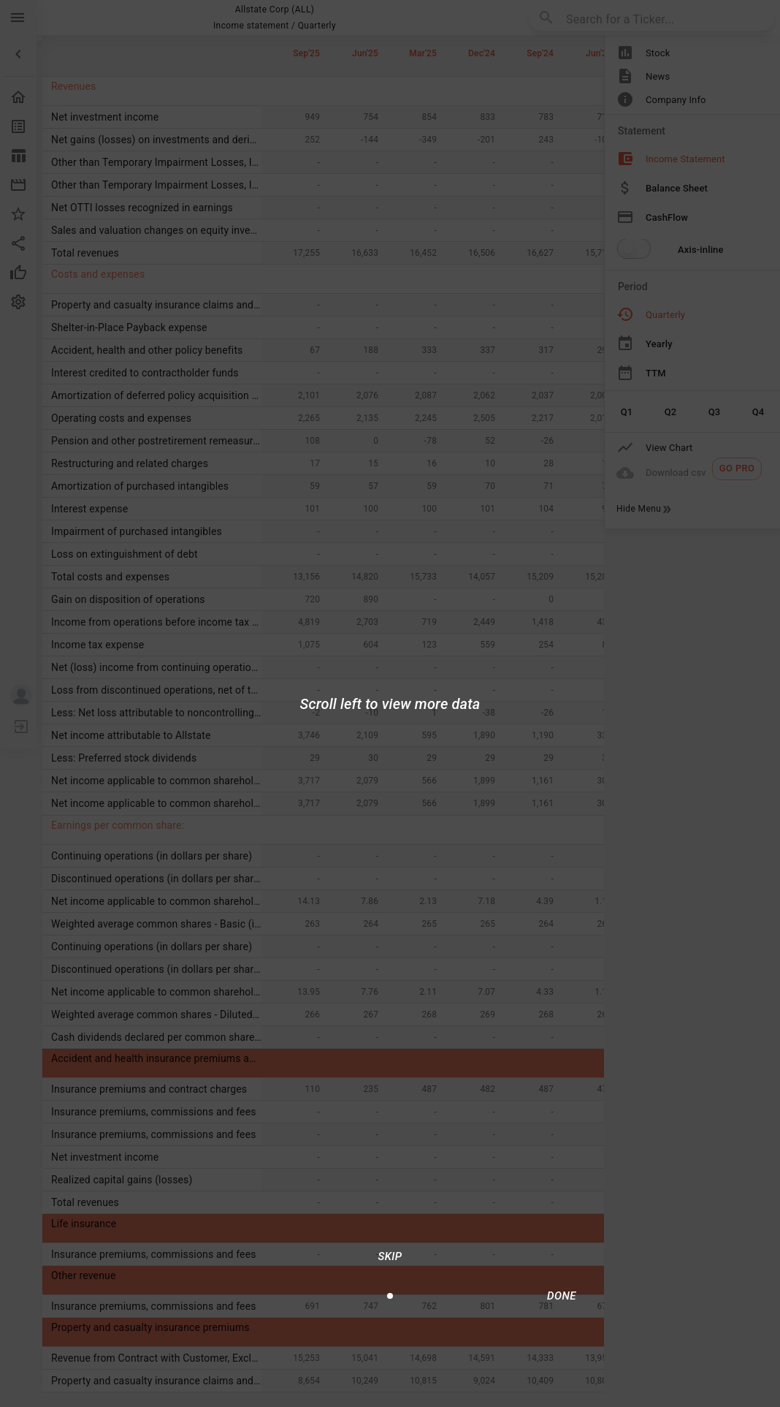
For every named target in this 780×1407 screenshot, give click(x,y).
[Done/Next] (561, 1296)
